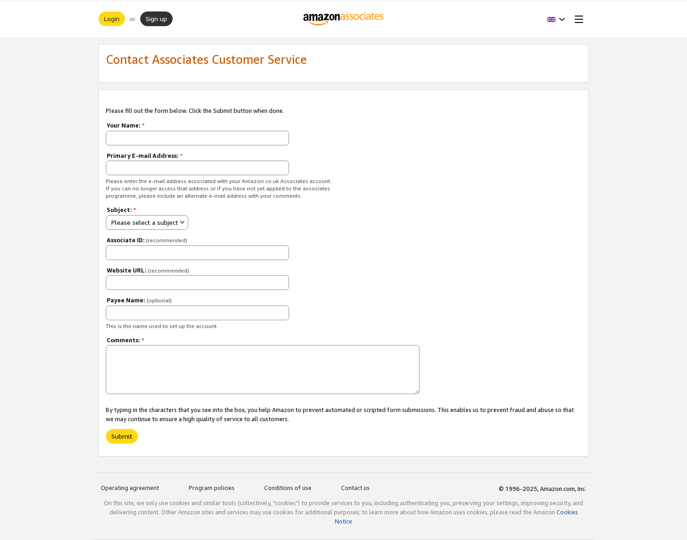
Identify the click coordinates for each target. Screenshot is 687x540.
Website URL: (148, 270)
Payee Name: (139, 300)
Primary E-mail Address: (145, 155)
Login (112, 18)
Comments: (125, 340)
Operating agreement (130, 487)
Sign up (156, 18)
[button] (556, 18)
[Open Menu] (577, 19)
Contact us (355, 487)
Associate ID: (147, 240)
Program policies (211, 487)
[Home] (344, 19)
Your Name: (126, 125)
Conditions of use (287, 487)
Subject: (121, 209)
